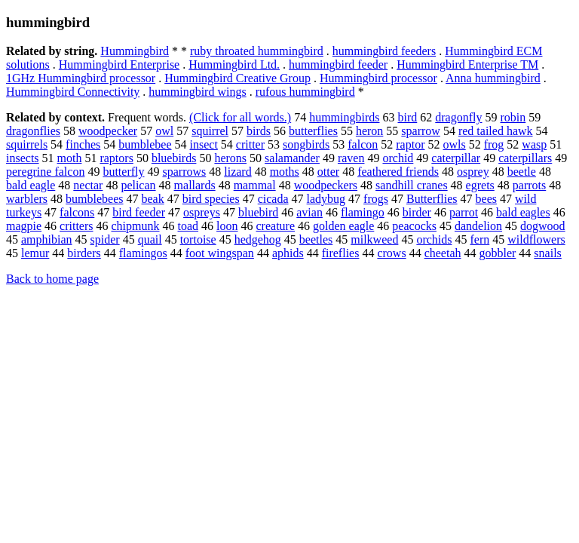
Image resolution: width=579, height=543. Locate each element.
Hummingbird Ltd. (234, 64)
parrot (463, 212)
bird (408, 117)
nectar (88, 185)
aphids (288, 253)
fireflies (341, 253)
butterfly (123, 171)
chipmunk (136, 225)
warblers (26, 198)
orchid (397, 158)
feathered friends (398, 171)
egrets (480, 185)
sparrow (420, 130)
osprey (473, 171)
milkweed (374, 239)
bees (486, 198)
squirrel (209, 130)
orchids (434, 239)
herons (230, 158)
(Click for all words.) (240, 117)
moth (69, 158)
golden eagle (343, 225)
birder (417, 212)
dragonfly (458, 117)
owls (454, 144)
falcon (363, 144)
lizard (237, 171)
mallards (195, 185)
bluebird (258, 212)
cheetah (442, 253)
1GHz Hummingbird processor (80, 78)
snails (547, 253)
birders (83, 253)
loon (226, 225)
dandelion (478, 225)
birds (259, 130)
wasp (534, 144)
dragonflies (33, 130)
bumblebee (144, 144)
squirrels (26, 144)
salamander (292, 158)
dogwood (542, 225)
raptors (116, 158)
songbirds (306, 144)
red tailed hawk (495, 130)
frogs (375, 198)
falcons (77, 212)
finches (83, 144)
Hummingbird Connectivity (72, 91)
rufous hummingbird (305, 91)
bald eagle (30, 185)
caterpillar (455, 158)
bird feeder (138, 212)
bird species (211, 198)
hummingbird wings (197, 91)
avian (309, 212)
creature (276, 225)
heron (369, 130)
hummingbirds (344, 117)
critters (76, 225)
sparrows (184, 171)
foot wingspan (219, 253)
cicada (273, 198)
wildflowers (536, 239)
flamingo (362, 212)
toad (188, 225)
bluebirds (174, 158)
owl (164, 130)
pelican (138, 185)
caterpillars (525, 158)
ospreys (201, 212)
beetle (521, 171)
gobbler (497, 253)
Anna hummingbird (493, 78)
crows (391, 253)
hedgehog (257, 239)
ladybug (326, 198)
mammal (255, 185)
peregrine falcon (45, 171)
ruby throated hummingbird (256, 50)
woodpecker (107, 130)
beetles (315, 239)
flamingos (143, 253)
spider (105, 239)
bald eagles (523, 212)
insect (204, 144)
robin (512, 117)
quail (150, 239)
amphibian (46, 239)
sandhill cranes (411, 185)
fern (479, 239)
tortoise (198, 239)
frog (494, 144)
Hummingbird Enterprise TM (467, 64)
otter (328, 171)
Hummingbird (134, 50)
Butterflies (432, 198)
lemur (35, 253)
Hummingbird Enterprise (119, 64)
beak (153, 198)
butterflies (313, 130)
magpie (23, 225)
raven (351, 158)
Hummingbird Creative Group (237, 78)
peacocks (414, 225)
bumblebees (94, 198)
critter (250, 144)
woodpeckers (325, 185)
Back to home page (52, 278)
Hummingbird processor (378, 78)
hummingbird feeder (338, 64)
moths (284, 171)
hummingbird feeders (384, 50)
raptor (410, 144)
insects (22, 158)
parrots (529, 185)
